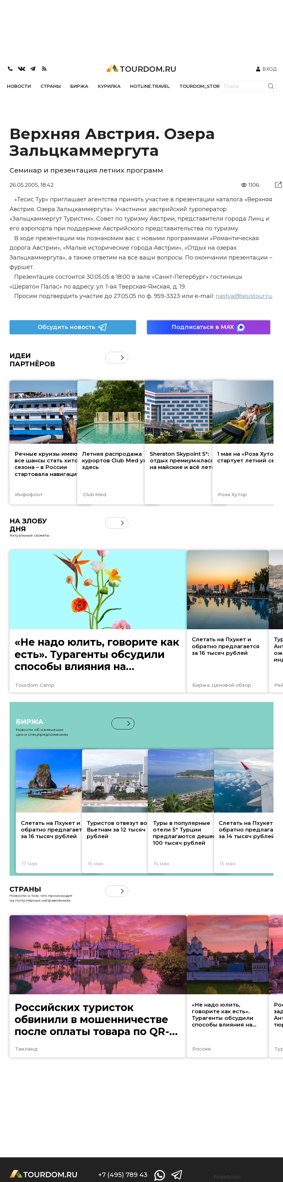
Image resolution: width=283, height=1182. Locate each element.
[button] (122, 357)
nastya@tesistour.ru (244, 296)
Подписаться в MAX (209, 327)
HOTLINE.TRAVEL (150, 86)
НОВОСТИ (19, 86)
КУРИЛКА (109, 86)
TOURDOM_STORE (201, 86)
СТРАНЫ (51, 86)
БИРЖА (79, 86)
